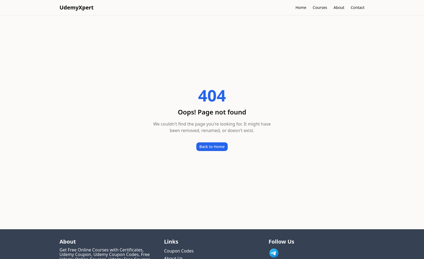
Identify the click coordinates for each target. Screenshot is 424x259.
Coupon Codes (179, 251)
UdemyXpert (76, 7)
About (339, 7)
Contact (358, 7)
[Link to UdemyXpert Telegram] (274, 253)
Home (301, 7)
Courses (320, 7)
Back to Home (211, 146)
